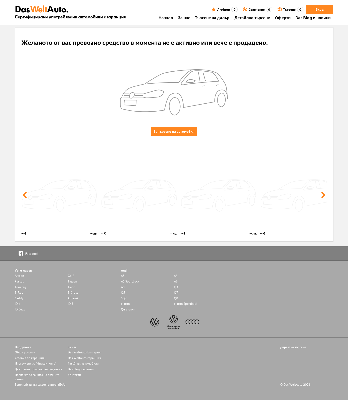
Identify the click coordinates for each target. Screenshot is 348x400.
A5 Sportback (130, 281)
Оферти (283, 17)
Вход (319, 9)
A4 (176, 275)
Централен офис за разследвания (38, 369)
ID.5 (70, 303)
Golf (71, 275)
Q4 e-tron (128, 309)
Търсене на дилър (212, 17)
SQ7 (124, 298)
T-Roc (19, 292)
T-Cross (73, 292)
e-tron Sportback (185, 303)
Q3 (176, 287)
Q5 (123, 292)
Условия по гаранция (30, 358)
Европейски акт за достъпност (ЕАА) (40, 384)
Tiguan (72, 281)
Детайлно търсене (252, 17)
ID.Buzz (20, 309)
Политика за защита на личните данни (37, 376)
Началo (166, 17)
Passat (19, 281)
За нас (184, 17)
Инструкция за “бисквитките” (35, 363)
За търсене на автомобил (174, 131)
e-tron (125, 303)
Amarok (73, 298)
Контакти (74, 374)
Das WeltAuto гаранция (84, 358)
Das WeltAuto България (84, 352)
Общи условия (25, 352)
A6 (176, 281)
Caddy (19, 298)
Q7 (176, 292)
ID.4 (17, 303)
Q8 (176, 298)
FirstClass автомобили (83, 363)
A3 (123, 275)
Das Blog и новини (313, 17)
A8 (123, 287)
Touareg (20, 287)
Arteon (19, 275)
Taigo (71, 287)
